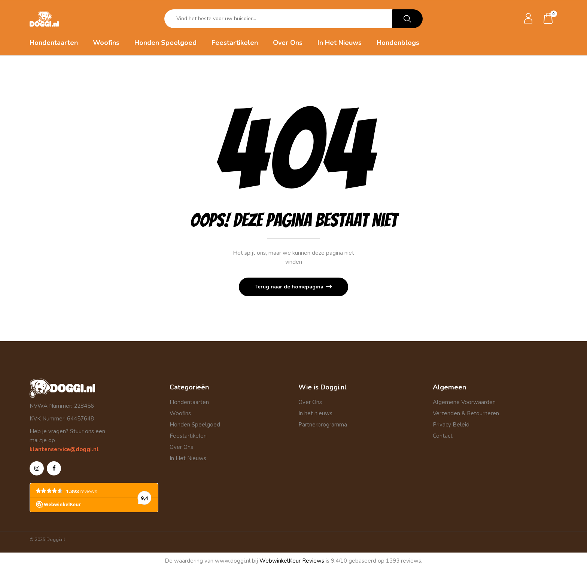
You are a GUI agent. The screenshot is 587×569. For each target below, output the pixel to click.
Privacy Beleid (451, 424)
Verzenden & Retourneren (466, 413)
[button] (548, 18)
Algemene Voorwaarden (464, 402)
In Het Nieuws (188, 458)
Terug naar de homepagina (290, 286)
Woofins (180, 413)
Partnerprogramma (322, 424)
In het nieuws (315, 413)
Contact (443, 436)
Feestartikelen (188, 436)
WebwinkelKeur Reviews (291, 561)
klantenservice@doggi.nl (64, 449)
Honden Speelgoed (195, 424)
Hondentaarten (189, 402)
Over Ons (181, 447)
